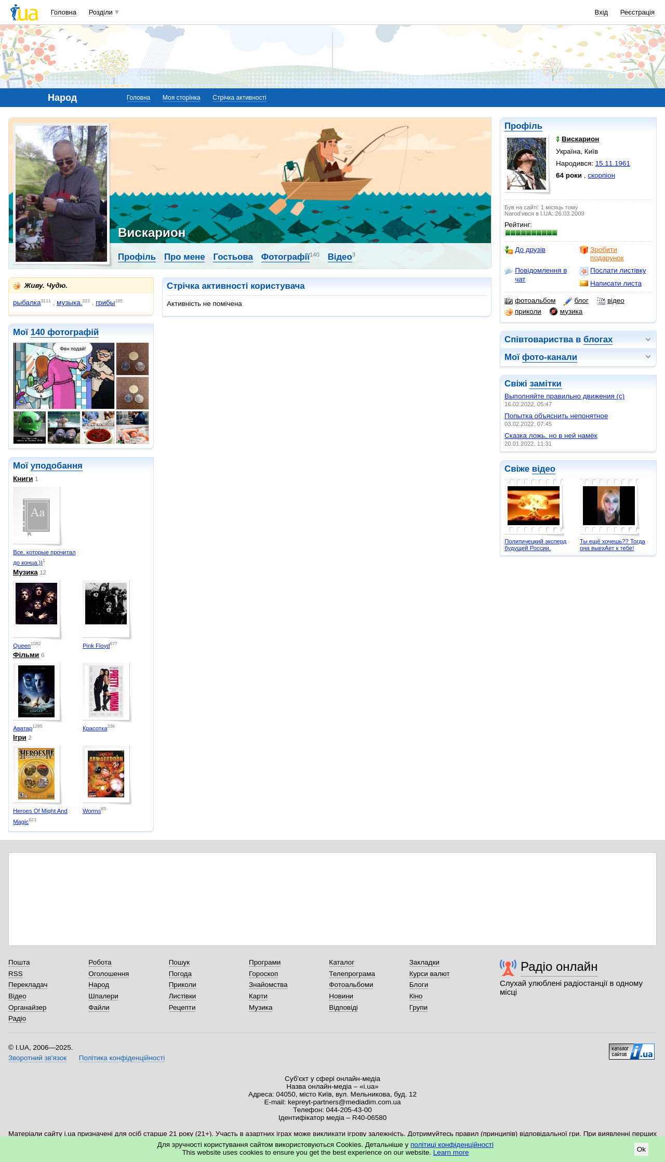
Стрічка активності (239, 97)
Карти (258, 996)
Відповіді (343, 1007)
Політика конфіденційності (122, 1058)
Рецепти (182, 1007)
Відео (340, 257)
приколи (522, 312)
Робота (99, 962)
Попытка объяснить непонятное (556, 416)
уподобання (57, 466)
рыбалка (27, 302)
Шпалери (103, 996)
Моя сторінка (182, 97)
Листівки (182, 996)
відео (610, 301)
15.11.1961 (612, 163)
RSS (15, 974)
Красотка (95, 728)
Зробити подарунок (602, 254)
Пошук (179, 962)
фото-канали (549, 357)
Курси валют (429, 974)
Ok (641, 1149)
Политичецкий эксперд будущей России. (535, 544)
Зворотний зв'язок (37, 1058)
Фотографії (285, 257)
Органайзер (27, 1007)
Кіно (416, 996)
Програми (265, 962)
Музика (25, 572)
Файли (99, 1007)
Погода (180, 974)
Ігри (19, 737)
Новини (341, 996)
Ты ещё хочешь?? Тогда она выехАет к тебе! (612, 544)
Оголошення (108, 974)
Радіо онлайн (559, 966)
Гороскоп (263, 974)
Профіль (523, 126)
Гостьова (232, 257)
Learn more (451, 1152)
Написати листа (611, 283)
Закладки (424, 962)
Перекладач (27, 985)
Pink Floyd (96, 646)
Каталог (341, 962)
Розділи (101, 12)
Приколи (182, 985)
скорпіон (601, 175)
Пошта (19, 962)
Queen (22, 646)
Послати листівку (613, 270)
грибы (105, 302)
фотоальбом (529, 301)
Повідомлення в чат (535, 274)
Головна (63, 12)
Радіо (17, 1018)
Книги (23, 479)
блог (576, 301)
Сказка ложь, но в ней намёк (550, 435)
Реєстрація (637, 12)
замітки (545, 384)
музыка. (69, 302)
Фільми (26, 655)
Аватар (22, 728)
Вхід (601, 12)
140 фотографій (65, 332)
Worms (92, 811)
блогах (598, 339)
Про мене (184, 257)
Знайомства (268, 985)
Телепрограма (352, 974)
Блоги (419, 985)
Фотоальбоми (351, 985)
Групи (418, 1007)
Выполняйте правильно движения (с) (564, 396)
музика (566, 312)
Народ (98, 985)
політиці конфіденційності (452, 1144)
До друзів (525, 250)
